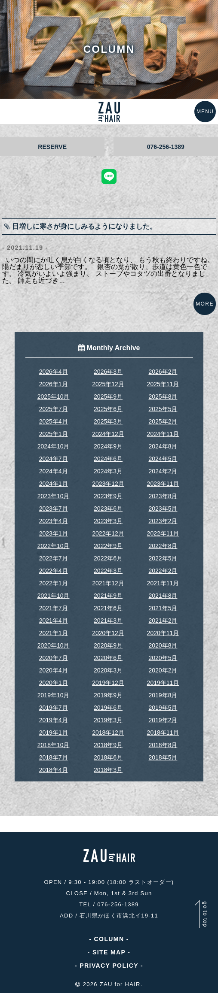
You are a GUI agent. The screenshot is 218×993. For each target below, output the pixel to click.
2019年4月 (53, 720)
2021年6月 (108, 608)
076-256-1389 (165, 146)
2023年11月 (163, 483)
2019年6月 (108, 707)
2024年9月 (108, 446)
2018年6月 (108, 757)
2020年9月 (108, 645)
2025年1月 (53, 433)
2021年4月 (53, 620)
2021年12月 (108, 583)
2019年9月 (108, 695)
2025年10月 (53, 396)
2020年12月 (108, 633)
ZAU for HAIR (120, 984)
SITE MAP (109, 952)
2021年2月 (162, 620)
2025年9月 (108, 396)
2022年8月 (162, 545)
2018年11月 (163, 732)
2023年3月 (108, 521)
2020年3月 (108, 670)
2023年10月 (53, 496)
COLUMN (109, 938)
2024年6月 (108, 458)
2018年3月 (108, 769)
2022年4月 (53, 570)
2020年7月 (53, 657)
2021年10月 (53, 595)
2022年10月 (53, 545)
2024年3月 (108, 471)
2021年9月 (108, 595)
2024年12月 (108, 433)
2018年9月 (108, 745)
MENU (205, 112)
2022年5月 (162, 558)
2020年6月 (108, 657)
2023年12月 (108, 483)
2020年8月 (162, 645)
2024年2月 (162, 471)
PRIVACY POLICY (109, 965)
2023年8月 (162, 496)
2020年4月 (53, 670)
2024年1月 (53, 483)
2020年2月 (162, 670)
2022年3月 (108, 570)
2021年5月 (162, 608)
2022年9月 (108, 545)
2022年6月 (108, 558)
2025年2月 (162, 421)
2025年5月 (162, 409)
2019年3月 (108, 720)
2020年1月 (53, 682)
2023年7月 (53, 508)
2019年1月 (53, 732)
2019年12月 (108, 682)
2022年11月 (163, 533)
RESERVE (52, 146)
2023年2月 (162, 521)
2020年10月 (53, 645)
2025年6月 (108, 409)
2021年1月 (53, 633)
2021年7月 (53, 608)
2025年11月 (163, 384)
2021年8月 (162, 595)
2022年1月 (53, 583)
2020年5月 (162, 657)
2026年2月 (162, 371)
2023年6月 (108, 508)
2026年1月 (53, 384)
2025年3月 (108, 421)
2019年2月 (162, 720)
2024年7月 (53, 458)
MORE (205, 304)
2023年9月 (108, 496)
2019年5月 (162, 707)
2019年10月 (53, 695)
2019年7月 (53, 707)
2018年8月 (162, 745)
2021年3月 (108, 620)
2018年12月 (108, 732)
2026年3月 (108, 371)
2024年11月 (163, 433)
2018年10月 (53, 745)
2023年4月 (53, 521)
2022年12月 (108, 533)
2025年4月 (53, 421)
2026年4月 (53, 371)
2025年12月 (108, 384)
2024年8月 (162, 446)
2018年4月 (53, 769)
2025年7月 (53, 409)
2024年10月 (53, 446)
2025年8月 (162, 396)
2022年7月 (53, 558)
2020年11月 (163, 633)
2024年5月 (162, 458)
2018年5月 (162, 757)
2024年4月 (53, 471)
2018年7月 (53, 757)
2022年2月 (162, 570)
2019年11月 (163, 682)
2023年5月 (162, 508)
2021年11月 (163, 583)
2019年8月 (162, 695)
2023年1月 (53, 533)
